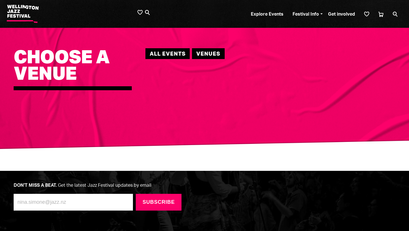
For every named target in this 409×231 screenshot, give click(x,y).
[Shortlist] (367, 14)
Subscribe (159, 202)
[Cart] (381, 14)
